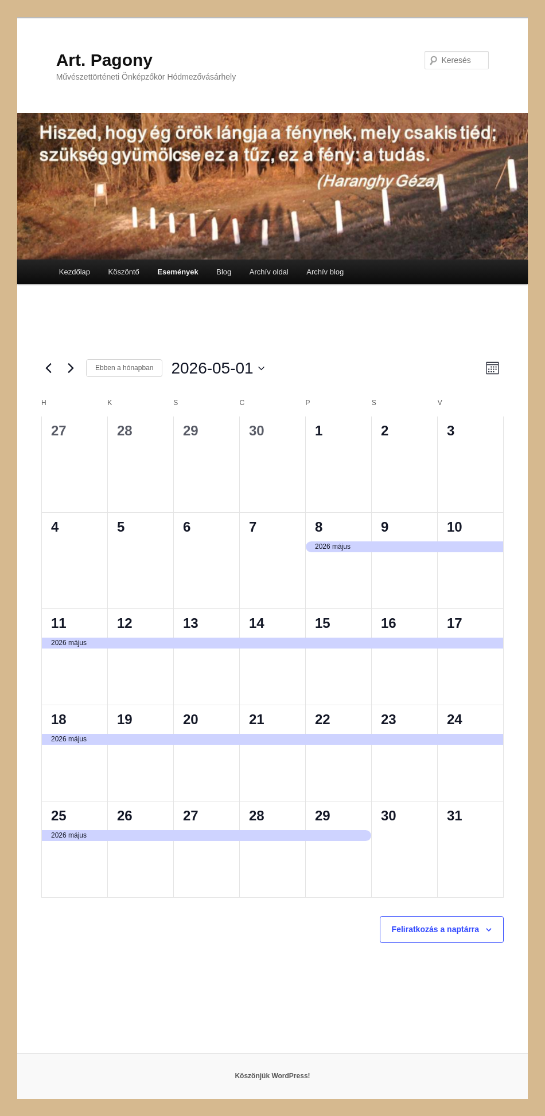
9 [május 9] (384, 527)
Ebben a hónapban (124, 368)
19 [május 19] (125, 719)
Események (177, 272)
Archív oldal (269, 272)
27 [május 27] (190, 815)
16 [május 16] (388, 623)
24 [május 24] (454, 719)
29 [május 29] (322, 815)
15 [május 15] (322, 623)
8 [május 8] (318, 527)
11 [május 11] (59, 623)
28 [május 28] (256, 815)
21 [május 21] (256, 719)
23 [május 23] (388, 719)
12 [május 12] (125, 623)
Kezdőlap (74, 272)
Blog (223, 272)
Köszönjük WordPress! (272, 1076)
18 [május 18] (59, 719)
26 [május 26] (125, 815)
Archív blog (325, 272)
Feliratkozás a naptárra (436, 929)
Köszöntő (123, 272)
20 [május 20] (190, 719)
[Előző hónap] (48, 368)
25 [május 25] (59, 815)
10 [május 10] (454, 527)
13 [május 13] (190, 623)
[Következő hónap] (70, 368)
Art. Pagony (104, 59)
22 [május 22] (322, 719)
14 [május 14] (256, 623)
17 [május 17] (454, 623)
